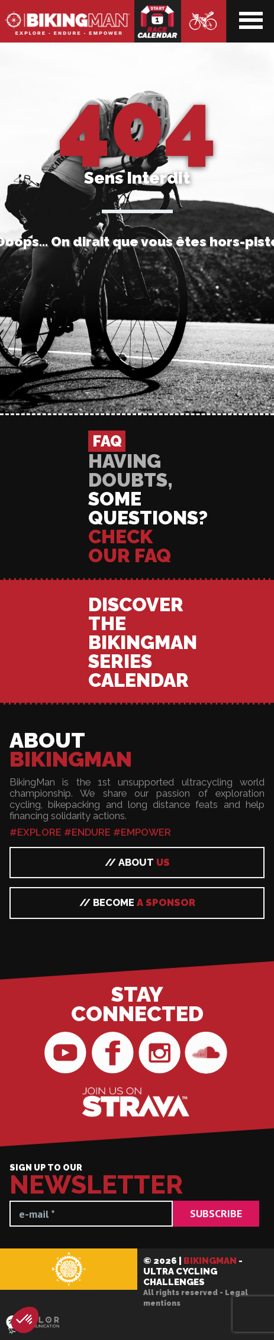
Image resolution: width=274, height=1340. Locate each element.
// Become (137, 1287)
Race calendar (157, 21)
